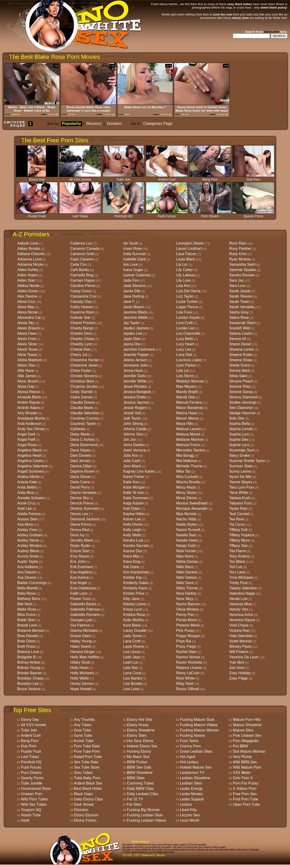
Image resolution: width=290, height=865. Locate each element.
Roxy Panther (240, 249)
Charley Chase (82, 339)
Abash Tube (31, 815)
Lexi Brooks (133, 684)
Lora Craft (184, 323)
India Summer (134, 254)
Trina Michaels (241, 577)
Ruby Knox (238, 254)
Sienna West (239, 371)
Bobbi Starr (26, 620)
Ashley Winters (29, 546)
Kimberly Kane (135, 588)
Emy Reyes (79, 556)
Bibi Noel (24, 604)
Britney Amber (28, 662)
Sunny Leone (240, 471)
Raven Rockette (189, 662)
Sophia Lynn (239, 434)
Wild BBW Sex (245, 762)
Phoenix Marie (188, 625)
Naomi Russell (188, 530)
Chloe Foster (80, 371)
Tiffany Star (238, 546)
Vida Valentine (241, 636)
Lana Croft (132, 641)
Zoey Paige (238, 678)
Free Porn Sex (245, 794)
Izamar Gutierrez (137, 275)
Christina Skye (82, 381)
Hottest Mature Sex (195, 767)
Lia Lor (181, 264)
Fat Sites (134, 804)
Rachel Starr (186, 652)
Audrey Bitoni (28, 551)
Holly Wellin (79, 678)
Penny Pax (185, 615)
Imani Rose (132, 249)
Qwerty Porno (253, 214)
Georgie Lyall (81, 620)
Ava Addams (27, 567)
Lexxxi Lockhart (189, 249)
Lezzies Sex (190, 815)
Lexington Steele (190, 243)
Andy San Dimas (31, 429)
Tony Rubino (239, 556)
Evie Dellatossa (83, 588)
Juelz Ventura (134, 450)
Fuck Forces (167, 214)
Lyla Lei (182, 371)
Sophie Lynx (239, 445)
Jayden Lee (132, 333)
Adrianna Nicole (30, 264)
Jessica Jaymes (136, 402)
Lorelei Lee (185, 328)
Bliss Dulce (26, 615)
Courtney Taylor (83, 424)
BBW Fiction (137, 762)
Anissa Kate (27, 482)
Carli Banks (79, 270)
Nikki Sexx (184, 583)
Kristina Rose (134, 615)
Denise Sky (79, 498)
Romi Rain (237, 243)
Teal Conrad (239, 514)
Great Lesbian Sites (196, 751)
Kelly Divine (133, 524)
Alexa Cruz (26, 302)
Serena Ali (237, 339)
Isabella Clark (134, 259)
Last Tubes (80, 214)
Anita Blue (25, 493)
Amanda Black (29, 397)
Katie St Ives (133, 493)
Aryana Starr (27, 519)
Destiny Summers (84, 508)
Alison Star (26, 365)
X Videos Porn (244, 788)
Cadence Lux (81, 243)
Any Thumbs (84, 720)
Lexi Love (131, 689)
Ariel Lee (24, 508)
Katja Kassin (133, 503)
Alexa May (26, 307)
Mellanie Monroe (189, 439)
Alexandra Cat (29, 317)
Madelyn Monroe (190, 381)
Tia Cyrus (237, 524)
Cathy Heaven (82, 307)
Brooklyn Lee (28, 684)
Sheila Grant (239, 365)
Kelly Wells (132, 535)
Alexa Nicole (27, 312)
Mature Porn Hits (247, 720)
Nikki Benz (185, 567)
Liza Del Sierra (188, 291)
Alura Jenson (28, 381)
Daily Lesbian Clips (142, 794)
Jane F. (129, 302)
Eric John (78, 562)
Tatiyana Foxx (240, 503)
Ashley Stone (28, 540)
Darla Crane (80, 482)
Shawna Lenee (241, 349)
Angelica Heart (29, 455)
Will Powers (239, 652)
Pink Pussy (185, 630)
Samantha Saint (242, 264)
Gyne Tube (83, 735)
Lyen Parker (186, 365)
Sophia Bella (239, 424)
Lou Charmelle (188, 333)
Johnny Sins (133, 434)
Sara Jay (236, 280)
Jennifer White (135, 381)
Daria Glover (80, 477)
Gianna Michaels (84, 630)
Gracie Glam (80, 636)
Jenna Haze (133, 371)
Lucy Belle (184, 339)
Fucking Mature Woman (199, 730)
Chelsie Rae (80, 349)
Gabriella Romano (85, 615)
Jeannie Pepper (136, 355)
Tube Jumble (31, 783)
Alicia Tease (27, 355)
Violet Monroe (240, 641)
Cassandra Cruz (83, 296)
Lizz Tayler (184, 296)
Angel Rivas (27, 445)
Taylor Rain (238, 508)
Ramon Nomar (188, 657)
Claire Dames (81, 397)
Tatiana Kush (240, 498)
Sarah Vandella (241, 307)
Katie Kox (131, 482)
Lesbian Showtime (195, 778)
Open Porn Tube (246, 804)
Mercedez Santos (190, 450)
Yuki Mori (236, 662)
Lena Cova (132, 673)
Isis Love (130, 264)
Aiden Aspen (27, 275)
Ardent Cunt (167, 178)
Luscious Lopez (189, 360)
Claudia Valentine (84, 413)
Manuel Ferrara (188, 402)
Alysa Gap (25, 386)
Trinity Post (238, 583)
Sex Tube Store (86, 767)
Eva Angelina (81, 572)
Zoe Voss (237, 668)
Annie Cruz (26, 503)
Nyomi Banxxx (188, 604)
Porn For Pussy (245, 783)
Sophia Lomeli (240, 429)
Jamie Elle (131, 291)
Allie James (26, 376)
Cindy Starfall (81, 392)
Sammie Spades (242, 270)
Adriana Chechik (30, 254)
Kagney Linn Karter (139, 471)
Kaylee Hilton (134, 514)
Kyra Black (132, 625)
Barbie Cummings (32, 583)
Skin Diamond (240, 408)
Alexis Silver (27, 344)
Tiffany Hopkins (241, 535)
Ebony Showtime (141, 730)
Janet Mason (133, 307)
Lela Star (130, 668)
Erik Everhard (81, 567)
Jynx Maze (132, 466)
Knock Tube (84, 741)
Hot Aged (187, 757)
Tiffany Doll (238, 530)
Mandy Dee (185, 397)
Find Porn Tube (245, 799)
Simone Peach (241, 381)
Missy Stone (186, 493)
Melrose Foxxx (188, 445)
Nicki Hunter (186, 551)
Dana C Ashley (82, 439)
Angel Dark (26, 434)
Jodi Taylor (132, 418)
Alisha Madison (29, 360)
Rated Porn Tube (88, 757)
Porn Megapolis (245, 741)
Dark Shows (84, 804)
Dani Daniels (80, 455)
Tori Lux (235, 567)
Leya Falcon (186, 254)
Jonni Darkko (134, 445)
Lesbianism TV (192, 773)
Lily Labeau (185, 275)
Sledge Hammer (242, 413)
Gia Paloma (80, 625)
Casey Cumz (80, 291)
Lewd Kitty (188, 810)
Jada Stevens (134, 286)
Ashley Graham (30, 535)
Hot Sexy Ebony (140, 741)
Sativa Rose (239, 317)
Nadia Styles (186, 524)
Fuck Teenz (189, 741)
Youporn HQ (31, 810)
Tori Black (237, 562)
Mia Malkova (186, 461)
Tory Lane (237, 572)
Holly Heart (79, 668)
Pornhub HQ (123, 214)
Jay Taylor (131, 323)
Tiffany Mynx (239, 540)
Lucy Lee (183, 349)
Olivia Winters (187, 609)
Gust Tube (82, 730)
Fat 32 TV (135, 799)
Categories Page (158, 123)
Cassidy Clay (81, 302)
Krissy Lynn (132, 609)
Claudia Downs (82, 402)
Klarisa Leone (134, 604)
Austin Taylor (27, 562)
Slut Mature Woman (249, 751)
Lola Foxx (184, 312)
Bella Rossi (26, 593)
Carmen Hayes (82, 280)
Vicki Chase (239, 625)
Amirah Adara (28, 408)
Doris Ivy (77, 535)
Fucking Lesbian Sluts (145, 815)
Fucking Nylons (192, 735)
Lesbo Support (192, 799)
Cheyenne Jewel (83, 365)
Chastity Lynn (81, 344)
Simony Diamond (243, 397)
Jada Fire (131, 280)
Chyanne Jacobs (84, 386)
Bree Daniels (27, 636)
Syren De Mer (240, 477)
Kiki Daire (131, 567)
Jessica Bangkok (137, 392)
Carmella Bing (81, 275)
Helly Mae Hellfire (84, 657)
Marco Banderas (189, 408)
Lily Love (183, 280)
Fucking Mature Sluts (197, 720)
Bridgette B (26, 657)
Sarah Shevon (240, 296)
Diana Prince (80, 524)
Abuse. (160, 855)
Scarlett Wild (239, 328)
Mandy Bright (187, 392)
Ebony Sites (136, 735)
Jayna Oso (132, 344)
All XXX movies (80, 178)
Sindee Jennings (242, 402)
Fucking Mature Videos (198, 725)
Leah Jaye (131, 657)
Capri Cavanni (82, 259)
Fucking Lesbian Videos (146, 820)
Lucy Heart (185, 344)
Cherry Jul (78, 355)
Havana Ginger (82, 652)
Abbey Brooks (28, 249)
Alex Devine (27, 296)
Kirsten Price (133, 593)
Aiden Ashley (28, 270)
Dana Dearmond (83, 445)
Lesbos (186, 804)
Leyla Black (185, 259)
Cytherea (77, 429)
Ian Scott (130, 243)
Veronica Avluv (241, 615)
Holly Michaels (82, 673)
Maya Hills (184, 424)
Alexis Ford (26, 339)
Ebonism (81, 810)
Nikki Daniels (186, 572)
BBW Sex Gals (139, 767)
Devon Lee (79, 514)
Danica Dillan (81, 466)
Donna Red (79, 530)
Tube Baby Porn (87, 778)
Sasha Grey (239, 312)
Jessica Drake (134, 397)
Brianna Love (28, 652)
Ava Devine (26, 577)
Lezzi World (189, 820)
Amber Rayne (28, 402)
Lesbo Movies (191, 794)
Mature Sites (243, 730)
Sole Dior (236, 418)
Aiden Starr (26, 280)
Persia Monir (186, 620)
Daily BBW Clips (140, 788)
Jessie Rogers (134, 408)
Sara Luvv (237, 286)
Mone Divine (186, 498)
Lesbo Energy (191, 788)
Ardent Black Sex (88, 783)
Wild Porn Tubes (34, 799)
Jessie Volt (132, 413)
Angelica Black (29, 450)
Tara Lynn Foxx (241, 487)
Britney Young (28, 668)
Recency (94, 123)
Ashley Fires (27, 530)
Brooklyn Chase (30, 678)
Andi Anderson (29, 424)
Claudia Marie (81, 408)
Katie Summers (135, 498)
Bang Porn (210, 178)
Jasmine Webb (135, 317)
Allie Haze (25, 371)
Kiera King (131, 562)
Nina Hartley (186, 593)
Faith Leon (79, 593)
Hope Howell (80, 689)
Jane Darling (133, 296)
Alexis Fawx (27, 333)
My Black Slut (138, 757)
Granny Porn (190, 746)
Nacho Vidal (186, 519)
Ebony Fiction (85, 820)
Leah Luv (130, 662)
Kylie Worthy (133, 620)
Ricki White (185, 678)
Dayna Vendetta (83, 493)
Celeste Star (80, 317)
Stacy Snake (239, 455)
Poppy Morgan (188, 636)
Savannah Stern (242, 323)
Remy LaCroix (187, 673)
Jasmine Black (135, 312)
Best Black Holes (88, 788)
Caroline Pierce (82, 286)
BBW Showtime (139, 773)
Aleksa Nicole (28, 286)
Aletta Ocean (28, 291)
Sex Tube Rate (86, 762)
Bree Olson (26, 641)
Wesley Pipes (240, 646)
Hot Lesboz (189, 762)
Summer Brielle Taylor (247, 461)
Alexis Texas (27, 349)
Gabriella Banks (83, 604)
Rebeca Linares (189, 668)
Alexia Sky (26, 323)
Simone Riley (240, 386)
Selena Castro (240, 333)
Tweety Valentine (243, 588)
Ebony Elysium (86, 815)
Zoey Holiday (240, 673)
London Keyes (188, 317)
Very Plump (242, 757)
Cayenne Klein (82, 312)
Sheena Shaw (240, 360)
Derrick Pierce (81, 503)
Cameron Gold (82, 254)
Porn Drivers (210, 214)
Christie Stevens (83, 376)
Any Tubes (82, 725)
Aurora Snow (28, 556)
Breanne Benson (31, 630)
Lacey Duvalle (134, 630)
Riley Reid (184, 684)
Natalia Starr (186, 535)
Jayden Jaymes (136, 328)
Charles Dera (81, 333)
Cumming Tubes (140, 783)
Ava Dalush (26, 572)
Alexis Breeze (28, 328)
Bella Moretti (27, 588)
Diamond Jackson (85, 519)
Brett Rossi (26, 646)
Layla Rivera (133, 646)
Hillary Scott (80, 662)
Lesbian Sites (191, 783)
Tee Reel (236, 519)
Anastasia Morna (31, 418)
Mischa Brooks (188, 482)
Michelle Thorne (189, 466)
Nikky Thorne (187, 588)
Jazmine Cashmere (139, 349)
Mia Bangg (185, 455)
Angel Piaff (26, 439)
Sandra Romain (242, 275)
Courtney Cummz (84, 418)
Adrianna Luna (29, 259)
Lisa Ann (183, 286)
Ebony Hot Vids (139, 720)
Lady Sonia (132, 636)
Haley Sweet (80, 646)
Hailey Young (81, 641)
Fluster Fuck (37, 214)
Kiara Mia (131, 556)
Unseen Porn (31, 794)
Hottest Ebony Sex (142, 746)
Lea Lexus (131, 652)
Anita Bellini (27, 487)
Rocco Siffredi (187, 689)
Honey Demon (82, 684)
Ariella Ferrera (29, 514)
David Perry (80, 487)
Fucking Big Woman (143, 810)
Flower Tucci (80, 599)
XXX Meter (242, 773)
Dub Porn (253, 178)
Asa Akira (25, 524)
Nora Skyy (184, 599)
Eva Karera (79, 577)
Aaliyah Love (27, 243)
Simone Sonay (241, 392)
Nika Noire (184, 556)
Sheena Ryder (241, 355)
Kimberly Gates (135, 583)
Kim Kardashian (136, 572)
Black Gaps (83, 794)
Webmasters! (140, 841)
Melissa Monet (188, 434)
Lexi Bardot (132, 678)
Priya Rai (183, 641)
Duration (114, 123)
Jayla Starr (132, 339)
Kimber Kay (132, 577)
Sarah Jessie (240, 291)
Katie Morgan (134, 487)
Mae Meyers (186, 386)
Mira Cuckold (187, 477)
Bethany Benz (28, 599)
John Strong (133, 424)
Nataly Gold (186, 546)
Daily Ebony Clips (88, 799)
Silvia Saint (238, 376)
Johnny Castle (134, 429)
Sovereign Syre (241, 450)
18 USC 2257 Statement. (139, 855)
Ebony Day (37, 178)
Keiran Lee (132, 519)
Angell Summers (30, 471)
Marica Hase (186, 413)
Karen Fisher (133, 477)
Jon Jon (129, 439)
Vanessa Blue (240, 604)
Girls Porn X (243, 778)
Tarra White (238, 493)
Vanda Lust (238, 599)
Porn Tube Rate (87, 746)
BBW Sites (135, 778)
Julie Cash (132, 461)
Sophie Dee (239, 439)
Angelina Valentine (32, 466)
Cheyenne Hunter (84, 360)
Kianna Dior (133, 551)
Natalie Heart (187, 540)
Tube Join (123, 178)
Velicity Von (238, 609)
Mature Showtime (247, 725)
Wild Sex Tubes (34, 804)
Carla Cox (78, 264)
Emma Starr (80, 551)
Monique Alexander (192, 508)
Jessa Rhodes (134, 386)
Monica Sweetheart (192, 503)
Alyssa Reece (28, 392)
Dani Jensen (80, 461)
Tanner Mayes (240, 482)
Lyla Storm (185, 376)
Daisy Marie (80, 434)
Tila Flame (237, 551)
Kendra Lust (133, 540)
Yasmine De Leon (243, 657)
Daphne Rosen (82, 471)
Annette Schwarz (31, 498)
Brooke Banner (29, 673)
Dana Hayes (80, 450)
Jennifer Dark (134, 376)
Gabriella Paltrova (85, 609)
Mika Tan (183, 471)
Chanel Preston (83, 323)
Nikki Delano (186, 577)
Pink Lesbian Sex (247, 735)
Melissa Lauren (188, 429)
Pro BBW (240, 746)
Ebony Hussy (138, 725)
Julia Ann (130, 455)
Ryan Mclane (240, 259)
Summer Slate (240, 466)
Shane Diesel (240, 344)
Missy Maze (186, 487)
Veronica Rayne (242, 620)
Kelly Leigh (132, 530)
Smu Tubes (83, 773)
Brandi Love (27, 625)
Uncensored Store (36, 788)
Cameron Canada (84, 249)
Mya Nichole (186, 514)
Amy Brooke (27, 413)
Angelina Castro (30, 461)
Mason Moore (187, 418)
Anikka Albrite (28, 477)
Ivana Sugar (133, 270)
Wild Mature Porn (247, 767)
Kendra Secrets (136, 546)
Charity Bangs (82, 328)
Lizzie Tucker (187, 302)
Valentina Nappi (242, 593)
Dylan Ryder (80, 546)
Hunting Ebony (139, 751)
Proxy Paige (186, 646)
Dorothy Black (81, 540)
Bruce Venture (29, 689)
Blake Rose (26, 609)
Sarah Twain (239, 302)
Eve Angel (78, 583)
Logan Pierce (187, 307)
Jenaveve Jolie (135, 365)
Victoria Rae (239, 630)
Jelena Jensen (135, 360)
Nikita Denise (187, 562)
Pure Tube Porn (87, 751)
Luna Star (184, 355)
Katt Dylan (131, 508)
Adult (25, 820)
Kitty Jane (131, 599)
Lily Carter (184, 270)
